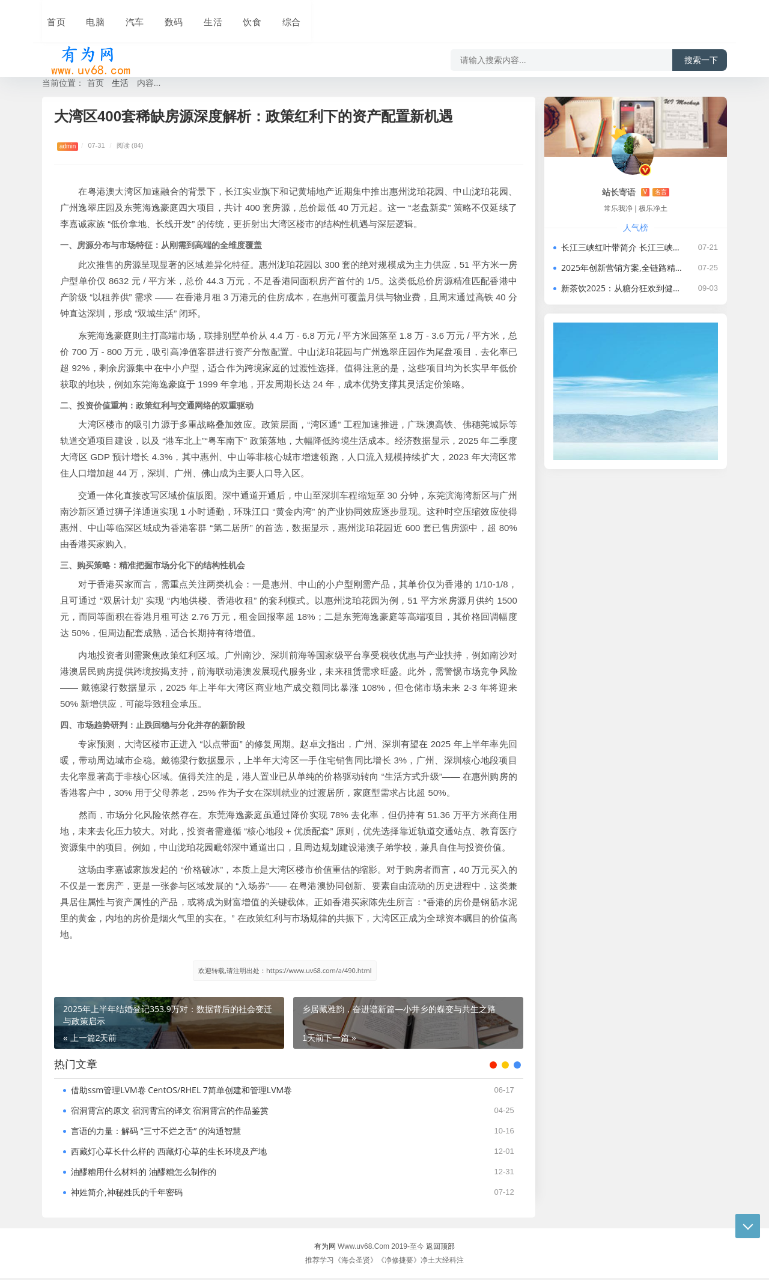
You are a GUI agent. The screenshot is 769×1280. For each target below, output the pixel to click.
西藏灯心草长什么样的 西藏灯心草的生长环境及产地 (169, 1153)
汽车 (126, 16)
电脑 (89, 16)
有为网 (325, 1248)
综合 (275, 16)
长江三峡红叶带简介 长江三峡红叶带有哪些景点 (622, 247)
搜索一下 (701, 50)
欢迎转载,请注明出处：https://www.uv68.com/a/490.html (284, 970)
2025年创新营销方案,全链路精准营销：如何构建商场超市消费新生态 (622, 267)
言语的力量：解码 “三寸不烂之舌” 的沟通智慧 (156, 1132)
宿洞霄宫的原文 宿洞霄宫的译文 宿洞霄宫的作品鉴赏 (170, 1112)
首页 (51, 16)
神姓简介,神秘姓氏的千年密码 (127, 1194)
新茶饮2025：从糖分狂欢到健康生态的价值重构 (622, 288)
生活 (200, 16)
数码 (163, 16)
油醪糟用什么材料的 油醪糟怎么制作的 (143, 1173)
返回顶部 (440, 1248)
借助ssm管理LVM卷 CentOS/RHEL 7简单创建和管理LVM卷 (181, 1091)
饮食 (238, 16)
